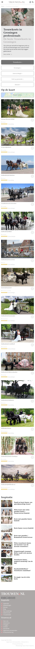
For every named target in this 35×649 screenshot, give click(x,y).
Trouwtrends (7, 615)
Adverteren (6, 623)
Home (2, 6)
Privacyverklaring (8, 632)
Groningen (17, 68)
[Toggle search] (32, 2)
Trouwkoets (17, 62)
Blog (4, 609)
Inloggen (5, 625)
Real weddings (7, 611)
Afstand (17, 84)
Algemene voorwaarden (10, 630)
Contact (5, 627)
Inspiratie (6, 603)
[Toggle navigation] (2, 2)
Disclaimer (6, 628)
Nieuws (5, 607)
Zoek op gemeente (17, 79)
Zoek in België (17, 73)
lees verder (7, 54)
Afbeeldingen (7, 605)
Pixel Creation (30, 645)
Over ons (5, 621)
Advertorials (6, 613)
